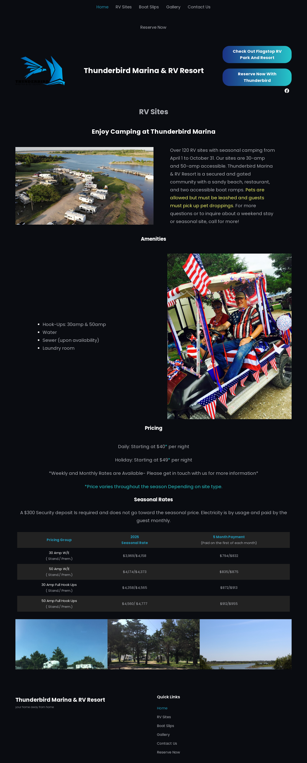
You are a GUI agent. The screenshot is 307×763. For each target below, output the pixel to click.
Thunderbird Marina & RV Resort (144, 70)
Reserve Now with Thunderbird (257, 77)
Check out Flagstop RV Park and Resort (257, 54)
